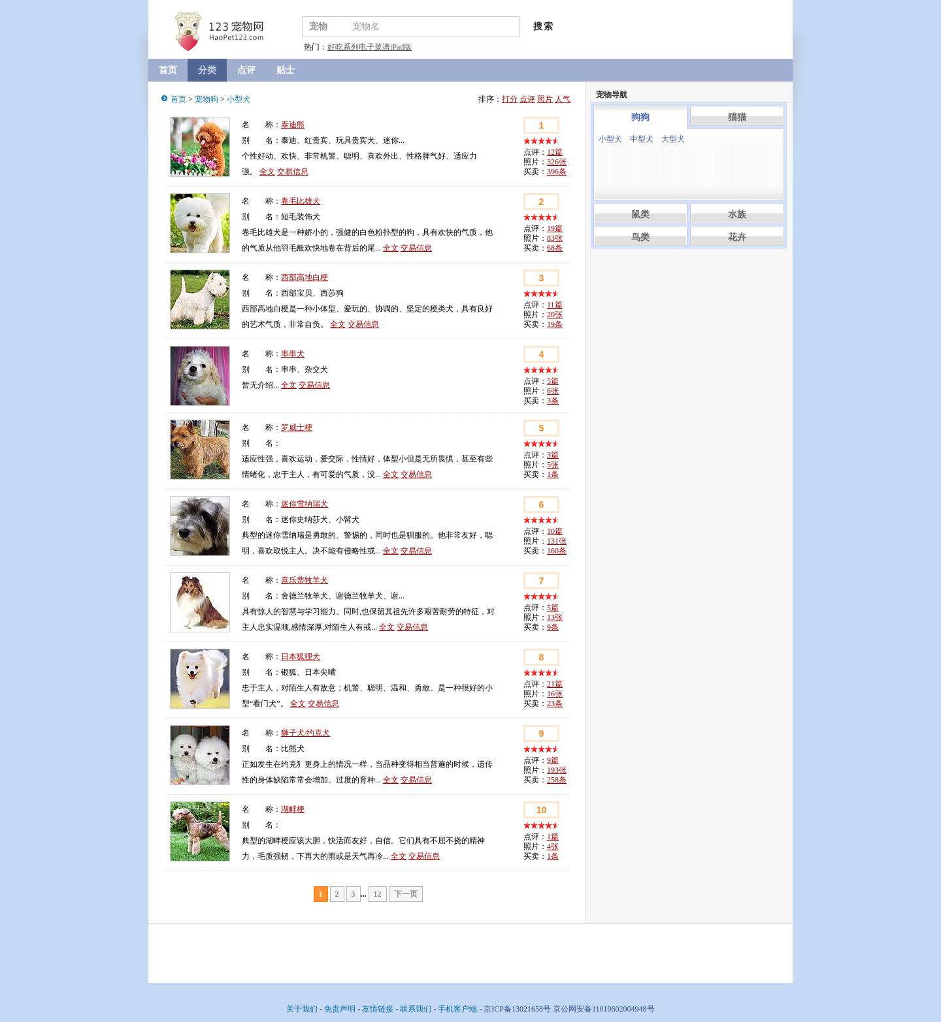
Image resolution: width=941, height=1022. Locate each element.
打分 (510, 99)
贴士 (285, 70)
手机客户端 (457, 1009)
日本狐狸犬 (300, 656)
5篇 (553, 381)
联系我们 (415, 1009)
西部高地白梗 (304, 277)
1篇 (553, 836)
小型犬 (238, 99)
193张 (557, 770)
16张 (555, 693)
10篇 (555, 531)
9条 (553, 627)
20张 (555, 314)
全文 (267, 171)
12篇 (555, 152)
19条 (555, 324)
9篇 (553, 760)
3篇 (553, 454)
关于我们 (302, 1009)
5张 (553, 464)
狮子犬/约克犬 (305, 732)
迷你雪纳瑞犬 (304, 503)
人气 (562, 99)
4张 (553, 846)
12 (378, 894)
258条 (557, 779)
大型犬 (673, 139)
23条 (555, 703)
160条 (557, 550)
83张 (555, 238)
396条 (557, 171)
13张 (555, 617)
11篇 (555, 304)
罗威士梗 (296, 427)
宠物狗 (206, 99)
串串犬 (293, 353)
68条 (555, 248)
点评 (246, 70)
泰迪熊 (293, 124)
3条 (553, 400)
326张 (557, 161)
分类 (207, 70)
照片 (545, 99)
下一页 (406, 894)
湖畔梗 (293, 809)
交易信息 (292, 171)
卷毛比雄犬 (300, 201)
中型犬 (641, 139)
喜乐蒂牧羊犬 (304, 580)
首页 (168, 70)
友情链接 (377, 1009)
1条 (553, 474)
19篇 (555, 228)
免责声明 (339, 1009)
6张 (553, 390)
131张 (557, 541)
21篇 (555, 684)
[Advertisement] (689, 330)
